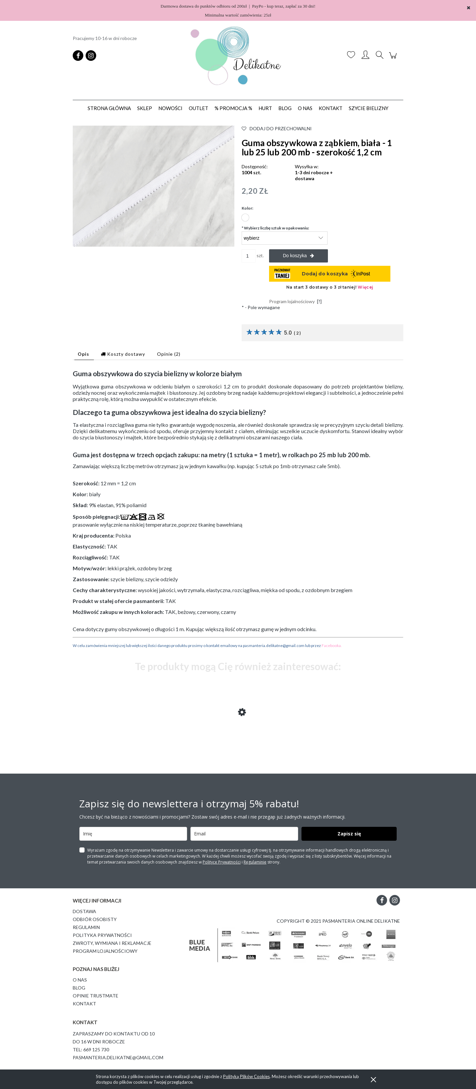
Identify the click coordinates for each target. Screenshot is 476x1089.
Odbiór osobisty (95, 919)
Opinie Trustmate (95, 995)
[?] (319, 301)
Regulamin (86, 927)
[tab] (84, 354)
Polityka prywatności (102, 935)
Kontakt (84, 1003)
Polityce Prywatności (222, 862)
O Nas (80, 980)
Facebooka (331, 645)
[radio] (245, 217)
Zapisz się (349, 833)
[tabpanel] (238, 509)
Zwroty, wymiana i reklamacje (112, 943)
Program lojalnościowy (105, 951)
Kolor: (247, 208)
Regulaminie (255, 862)
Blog (79, 987)
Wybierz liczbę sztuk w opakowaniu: (275, 227)
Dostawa (84, 911)
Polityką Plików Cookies (246, 1076)
